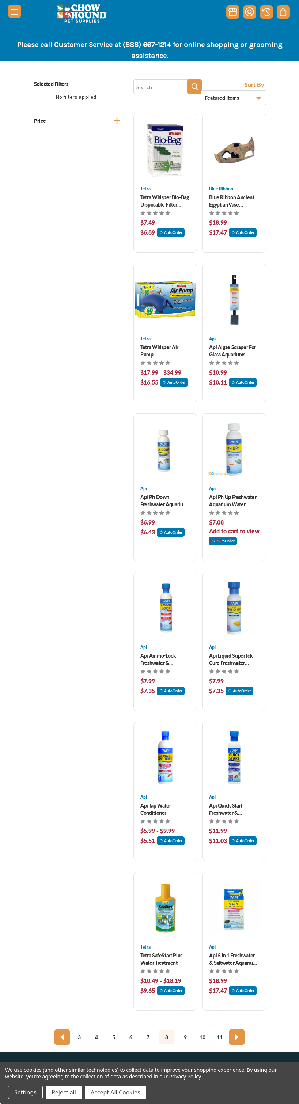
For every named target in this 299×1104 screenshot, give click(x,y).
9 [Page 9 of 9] (185, 1037)
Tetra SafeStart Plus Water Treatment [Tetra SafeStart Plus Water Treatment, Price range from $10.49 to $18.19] (161, 959)
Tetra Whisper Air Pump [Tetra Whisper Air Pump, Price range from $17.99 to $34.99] (159, 350)
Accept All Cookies (115, 1092)
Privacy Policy (185, 1076)
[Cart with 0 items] (283, 12)
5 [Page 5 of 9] (113, 1037)
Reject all (64, 1092)
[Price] (75, 119)
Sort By (254, 84)
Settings (25, 1092)
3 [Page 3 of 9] (79, 1037)
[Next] (237, 1037)
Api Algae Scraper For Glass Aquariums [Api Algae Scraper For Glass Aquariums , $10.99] (232, 350)
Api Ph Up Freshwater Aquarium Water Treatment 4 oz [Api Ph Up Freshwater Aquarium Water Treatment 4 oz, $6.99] (232, 500)
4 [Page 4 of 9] (96, 1037)
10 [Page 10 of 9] (202, 1037)
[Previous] (62, 1037)
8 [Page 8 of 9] (166, 1037)
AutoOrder (170, 232)
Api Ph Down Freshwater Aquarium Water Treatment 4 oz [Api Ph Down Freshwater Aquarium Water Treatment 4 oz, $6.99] (163, 500)
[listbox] (233, 97)
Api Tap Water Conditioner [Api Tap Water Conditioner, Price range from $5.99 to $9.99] (155, 809)
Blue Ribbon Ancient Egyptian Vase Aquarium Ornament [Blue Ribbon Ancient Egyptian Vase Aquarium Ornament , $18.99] (231, 200)
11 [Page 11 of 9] (220, 1037)
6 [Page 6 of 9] (130, 1037)
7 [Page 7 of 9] (148, 1037)
